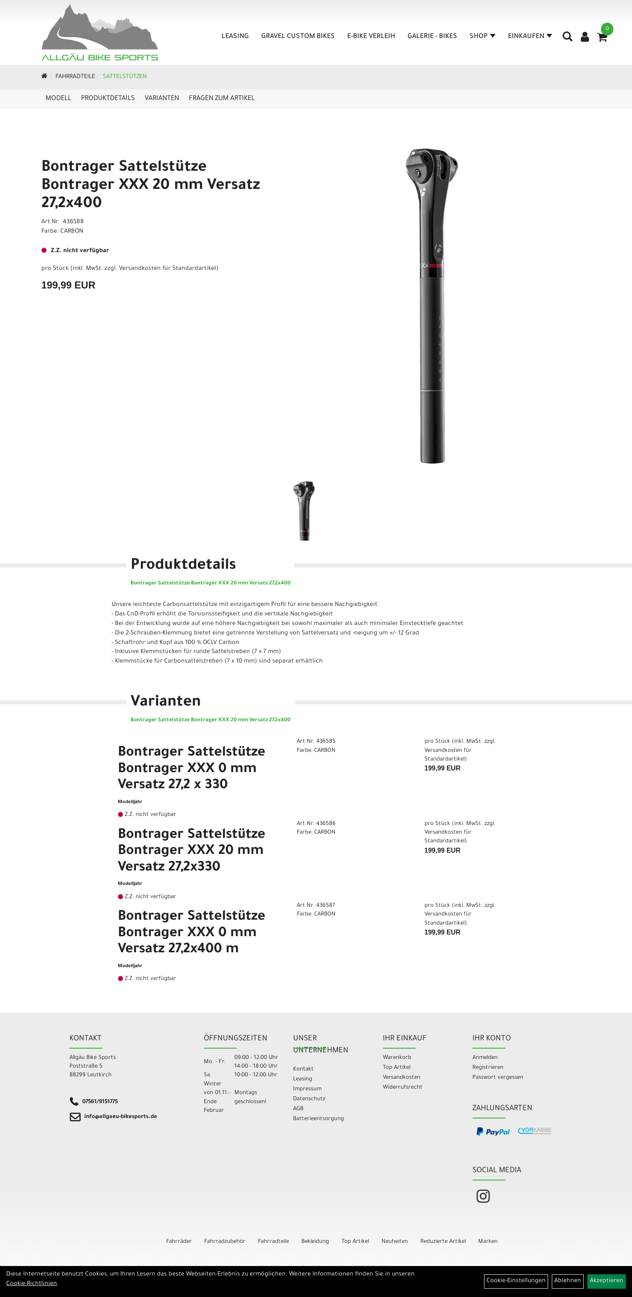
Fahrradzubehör (225, 1242)
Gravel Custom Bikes (298, 37)
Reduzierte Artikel (443, 1242)
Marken (488, 1242)
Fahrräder (179, 1242)
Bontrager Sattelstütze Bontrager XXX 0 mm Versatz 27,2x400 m (191, 934)
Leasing (235, 37)
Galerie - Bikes (432, 37)
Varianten (162, 99)
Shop (483, 37)
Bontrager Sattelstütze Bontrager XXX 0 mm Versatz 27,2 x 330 (191, 770)
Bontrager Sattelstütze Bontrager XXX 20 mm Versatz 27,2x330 (191, 852)
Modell (58, 99)
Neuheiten (395, 1242)
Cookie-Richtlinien (31, 1284)
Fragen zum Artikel (222, 99)
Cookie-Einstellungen (516, 1281)
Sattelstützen (125, 77)
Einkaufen (530, 37)
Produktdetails (108, 99)
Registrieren (487, 1068)
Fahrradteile (75, 77)
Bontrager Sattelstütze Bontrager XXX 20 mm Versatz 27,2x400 (150, 186)
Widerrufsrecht (402, 1088)
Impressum (307, 1089)
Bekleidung (315, 1242)
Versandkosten (401, 1078)
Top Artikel (396, 1068)
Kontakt (303, 1069)
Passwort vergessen (497, 1078)
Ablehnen (567, 1281)
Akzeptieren (606, 1281)
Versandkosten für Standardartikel (167, 269)
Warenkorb (397, 1058)
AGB (298, 1109)
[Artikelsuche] (567, 40)
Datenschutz (309, 1099)
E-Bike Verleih (371, 37)
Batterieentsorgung (318, 1119)
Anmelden (485, 1058)
